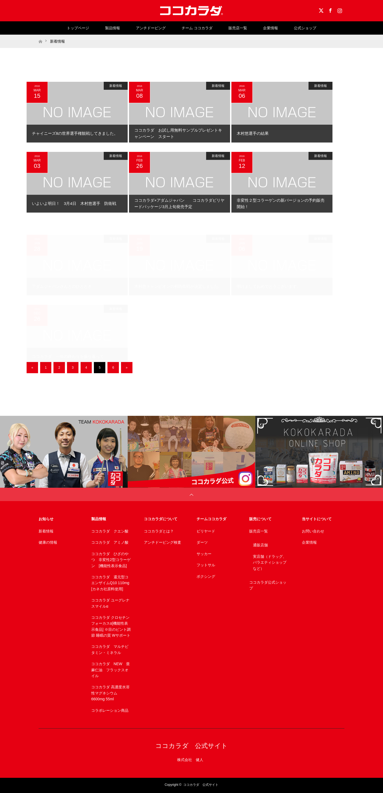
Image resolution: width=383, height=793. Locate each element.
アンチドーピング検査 (162, 542)
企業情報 (270, 28)
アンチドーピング (151, 28)
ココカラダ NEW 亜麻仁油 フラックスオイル (110, 670)
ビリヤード (206, 531)
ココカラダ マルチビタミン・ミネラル (109, 649)
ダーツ (202, 542)
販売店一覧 (237, 28)
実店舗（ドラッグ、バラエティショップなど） (269, 562)
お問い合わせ (313, 531)
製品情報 (112, 28)
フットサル (206, 565)
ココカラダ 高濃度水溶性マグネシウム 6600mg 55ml (110, 693)
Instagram (339, 10)
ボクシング (206, 576)
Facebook (330, 10)
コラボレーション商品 (109, 710)
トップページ (78, 28)
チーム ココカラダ (197, 28)
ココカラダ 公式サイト (191, 745)
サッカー (204, 554)
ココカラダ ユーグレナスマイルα (110, 603)
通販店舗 (260, 545)
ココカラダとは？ (159, 531)
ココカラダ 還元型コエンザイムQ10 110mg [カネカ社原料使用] (110, 583)
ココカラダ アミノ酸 (109, 542)
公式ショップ (305, 28)
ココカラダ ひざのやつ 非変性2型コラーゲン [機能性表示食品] (111, 560)
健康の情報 (48, 542)
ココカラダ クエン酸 (109, 531)
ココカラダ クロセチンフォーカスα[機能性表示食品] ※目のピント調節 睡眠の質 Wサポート (111, 626)
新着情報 (115, 86)
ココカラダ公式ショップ (267, 585)
